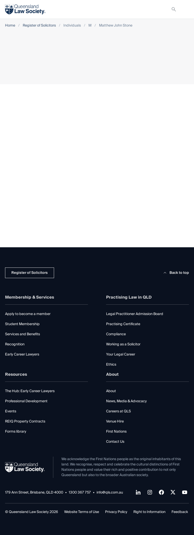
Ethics (111, 365)
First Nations (116, 432)
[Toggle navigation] (185, 9)
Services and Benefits (22, 334)
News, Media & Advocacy (126, 401)
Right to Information (149, 512)
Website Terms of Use (81, 512)
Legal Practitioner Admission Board (134, 314)
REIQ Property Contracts (25, 421)
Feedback (180, 512)
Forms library (15, 432)
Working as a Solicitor (123, 344)
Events (10, 411)
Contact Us (115, 442)
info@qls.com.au (109, 492)
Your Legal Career (120, 354)
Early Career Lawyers (22, 354)
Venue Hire (115, 421)
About (111, 391)
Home (10, 25)
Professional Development (26, 401)
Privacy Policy (116, 512)
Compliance (116, 334)
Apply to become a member (28, 314)
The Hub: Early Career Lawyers (30, 391)
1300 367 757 (80, 492)
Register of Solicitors (39, 25)
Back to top (175, 273)
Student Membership (22, 324)
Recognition (15, 344)
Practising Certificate (123, 324)
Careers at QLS (118, 411)
